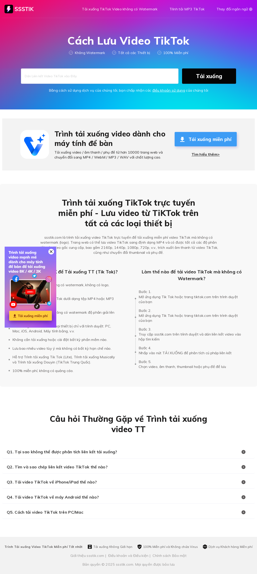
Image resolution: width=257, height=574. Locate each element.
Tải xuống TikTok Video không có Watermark (120, 9)
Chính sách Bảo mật (170, 555)
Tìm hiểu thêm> (206, 154)
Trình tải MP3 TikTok (187, 9)
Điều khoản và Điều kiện (128, 555)
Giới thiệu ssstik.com (87, 555)
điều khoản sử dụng (168, 90)
